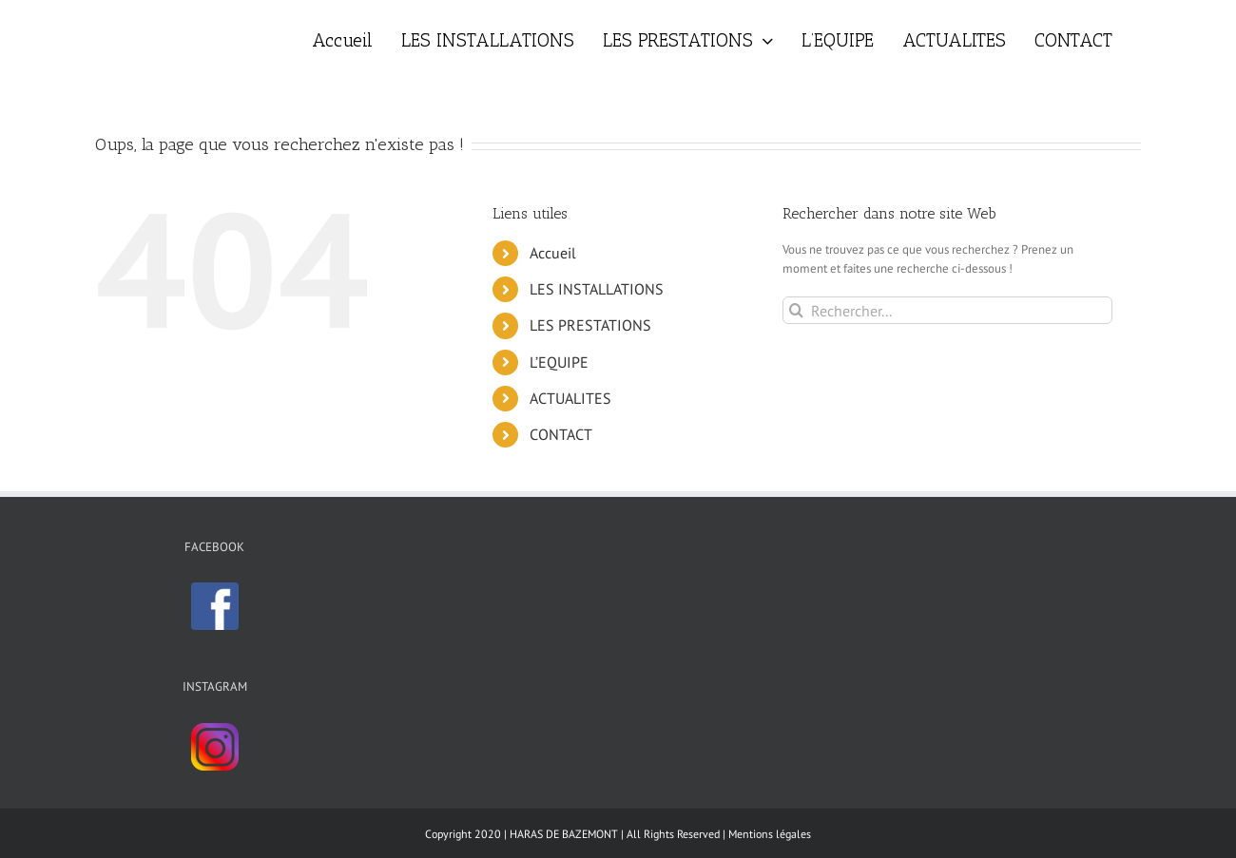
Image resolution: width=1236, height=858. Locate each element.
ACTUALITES (570, 398)
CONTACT (561, 434)
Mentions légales (769, 834)
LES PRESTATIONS (590, 324)
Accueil (553, 252)
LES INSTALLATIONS (597, 288)
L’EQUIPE (559, 362)
